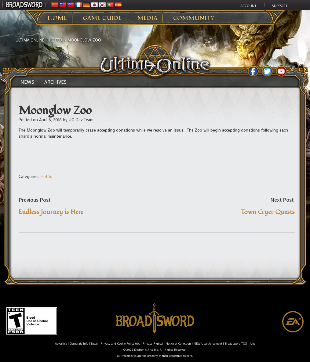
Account (248, 5)
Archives (55, 82)
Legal (94, 344)
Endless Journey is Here (51, 212)
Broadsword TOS (236, 344)
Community (193, 18)
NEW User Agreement (208, 344)
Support (280, 5)
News (27, 82)
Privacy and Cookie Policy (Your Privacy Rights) (131, 344)
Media (147, 18)
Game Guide (102, 18)
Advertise (61, 344)
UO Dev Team (81, 119)
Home (57, 18)
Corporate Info (79, 344)
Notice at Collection (178, 344)
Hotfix (56, 40)
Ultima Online (30, 40)
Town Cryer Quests (268, 212)
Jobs (252, 344)
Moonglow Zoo (84, 40)
